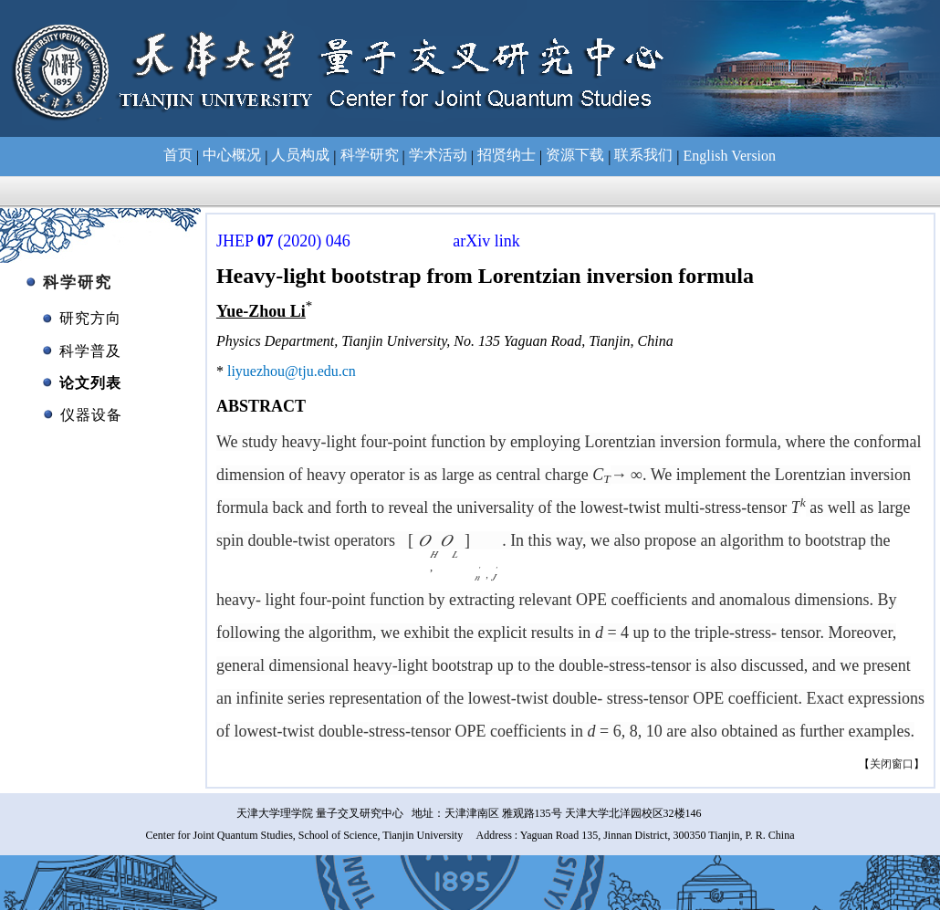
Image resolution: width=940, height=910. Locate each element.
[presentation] (450, 540)
